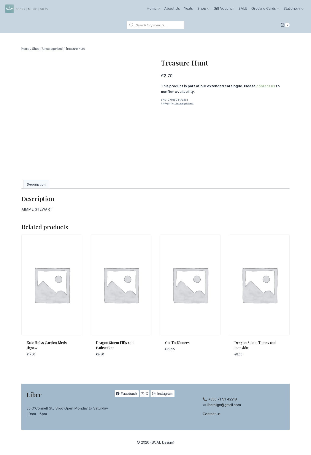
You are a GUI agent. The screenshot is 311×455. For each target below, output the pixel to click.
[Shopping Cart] (285, 25)
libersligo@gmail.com (224, 405)
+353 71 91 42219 (222, 399)
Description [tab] (36, 184)
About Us (172, 8)
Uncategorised (184, 103)
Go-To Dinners (177, 342)
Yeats (188, 8)
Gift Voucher (224, 8)
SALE (242, 8)
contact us (265, 86)
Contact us (212, 414)
